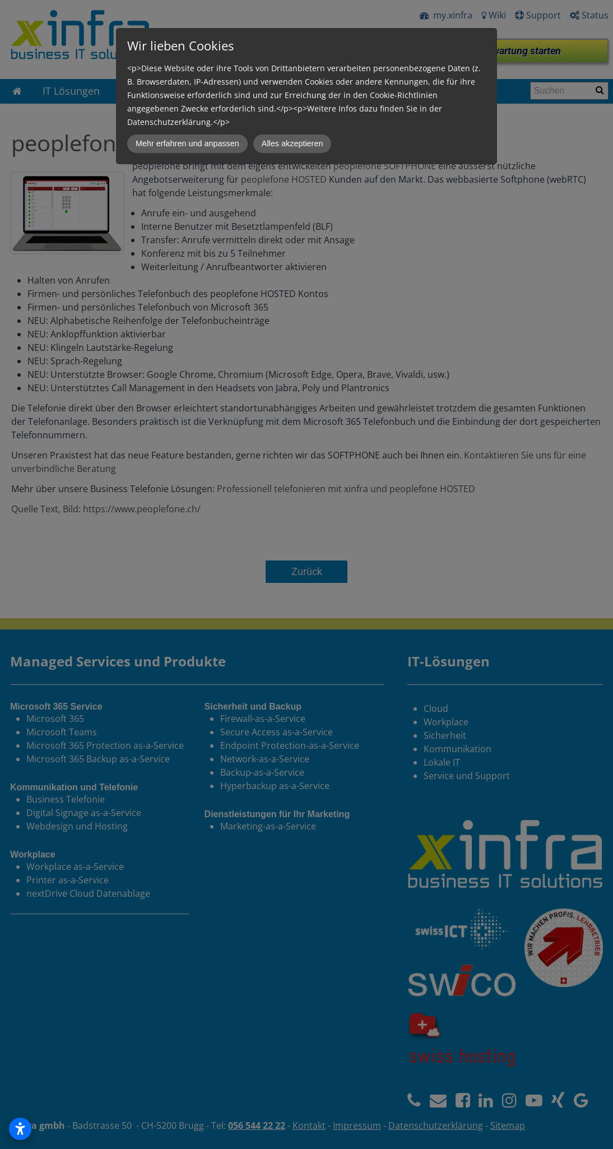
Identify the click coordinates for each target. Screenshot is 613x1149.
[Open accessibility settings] (20, 1129)
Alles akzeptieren (292, 143)
